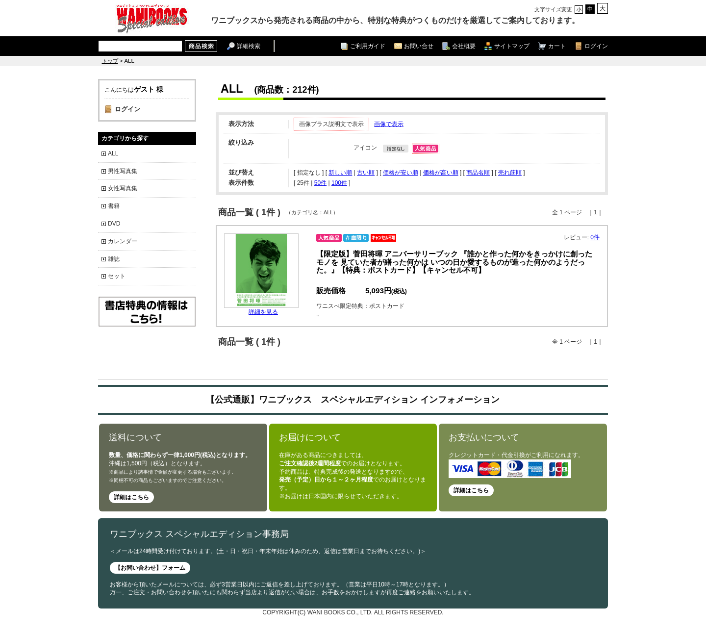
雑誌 (114, 258)
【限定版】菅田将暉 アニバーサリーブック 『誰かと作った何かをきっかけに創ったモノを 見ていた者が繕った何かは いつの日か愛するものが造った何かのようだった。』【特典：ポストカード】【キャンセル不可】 (454, 262)
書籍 (114, 206)
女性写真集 (122, 188)
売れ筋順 (510, 172)
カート (557, 46)
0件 (595, 237)
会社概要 (464, 46)
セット (117, 276)
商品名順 (478, 172)
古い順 (366, 172)
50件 (320, 182)
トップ (110, 61)
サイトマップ (512, 46)
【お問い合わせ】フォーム (150, 567)
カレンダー (122, 241)
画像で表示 (388, 124)
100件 (339, 182)
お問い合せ (418, 46)
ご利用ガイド (367, 46)
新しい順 (340, 172)
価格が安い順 (400, 172)
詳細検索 (248, 46)
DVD (114, 223)
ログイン (596, 46)
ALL (113, 153)
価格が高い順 (440, 172)
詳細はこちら (131, 497)
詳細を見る (263, 311)
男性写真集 (122, 171)
